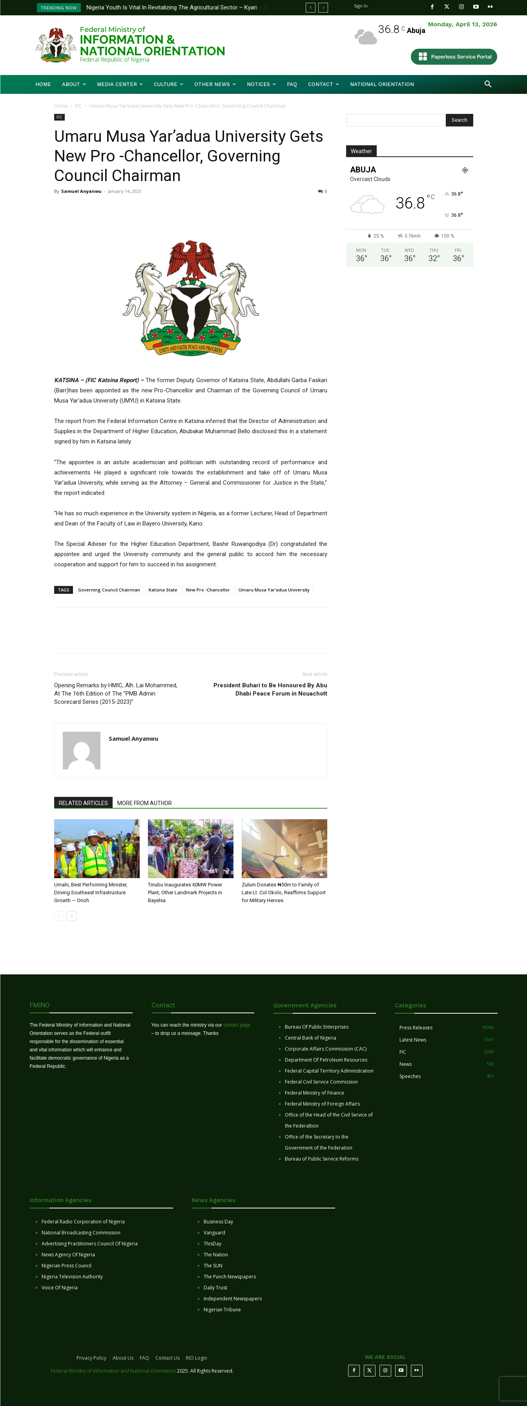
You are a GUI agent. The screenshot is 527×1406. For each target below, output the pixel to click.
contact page (236, 1025)
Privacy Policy (91, 1358)
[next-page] (72, 916)
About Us (123, 1358)
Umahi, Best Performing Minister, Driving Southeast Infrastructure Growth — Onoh (91, 892)
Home (61, 106)
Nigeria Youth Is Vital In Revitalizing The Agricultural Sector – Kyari (172, 7)
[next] (323, 8)
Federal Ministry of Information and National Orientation (113, 1371)
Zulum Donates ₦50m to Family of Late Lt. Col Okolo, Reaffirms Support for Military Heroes (284, 892)
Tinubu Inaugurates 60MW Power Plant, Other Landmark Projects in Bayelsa (185, 892)
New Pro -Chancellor (208, 590)
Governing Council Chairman (109, 590)
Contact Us (167, 1358)
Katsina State (163, 590)
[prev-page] (59, 916)
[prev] (310, 8)
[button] (488, 84)
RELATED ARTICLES (83, 803)
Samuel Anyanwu (81, 191)
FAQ (144, 1358)
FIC (78, 106)
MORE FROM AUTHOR (144, 803)
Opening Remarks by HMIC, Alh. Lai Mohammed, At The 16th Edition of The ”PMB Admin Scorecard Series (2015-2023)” (115, 693)
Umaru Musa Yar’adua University (274, 590)
